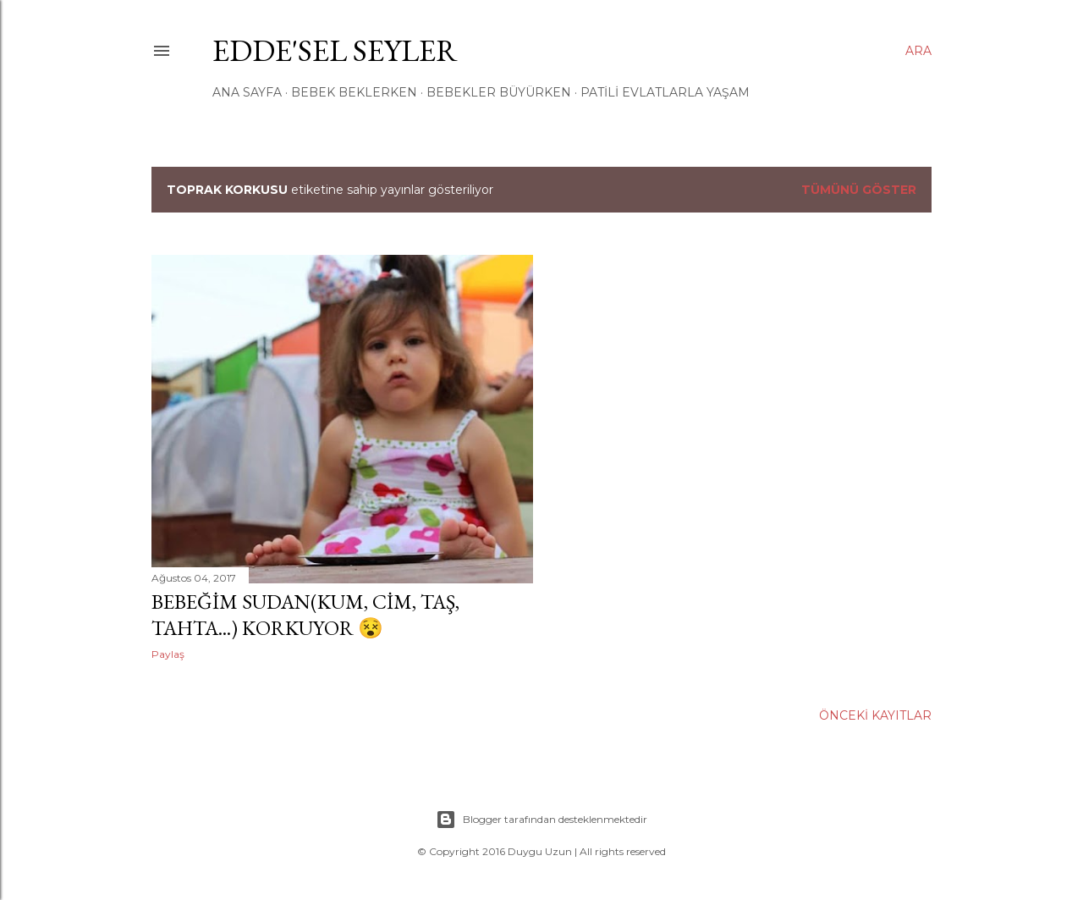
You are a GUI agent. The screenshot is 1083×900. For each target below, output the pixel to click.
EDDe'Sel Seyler (335, 50)
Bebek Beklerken (354, 92)
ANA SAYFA (247, 92)
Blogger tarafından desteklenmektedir (541, 819)
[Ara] (918, 50)
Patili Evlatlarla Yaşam (665, 92)
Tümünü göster (858, 189)
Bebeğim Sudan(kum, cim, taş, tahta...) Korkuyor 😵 (305, 614)
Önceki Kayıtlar (875, 715)
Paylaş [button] (167, 654)
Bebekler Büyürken (498, 92)
